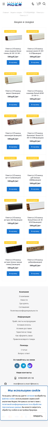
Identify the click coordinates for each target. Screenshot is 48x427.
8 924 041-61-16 (26, 378)
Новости (24, 300)
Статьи (24, 350)
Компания (24, 292)
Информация (24, 317)
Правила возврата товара (24, 339)
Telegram (23, 365)
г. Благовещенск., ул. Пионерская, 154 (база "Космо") (29, 365)
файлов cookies (8, 399)
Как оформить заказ (24, 336)
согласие (30, 396)
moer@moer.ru (19, 384)
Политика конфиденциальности (24, 311)
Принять (38, 416)
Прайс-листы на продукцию (24, 321)
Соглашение (24, 307)
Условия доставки (24, 328)
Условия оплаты (24, 325)
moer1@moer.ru (32, 384)
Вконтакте (17, 365)
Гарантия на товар (24, 332)
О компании (24, 296)
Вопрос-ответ (24, 353)
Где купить (24, 303)
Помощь (24, 345)
